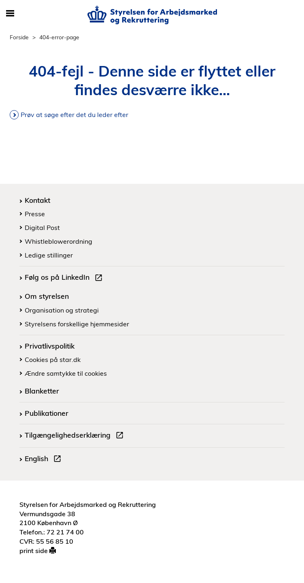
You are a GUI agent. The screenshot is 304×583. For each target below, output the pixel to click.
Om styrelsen (47, 296)
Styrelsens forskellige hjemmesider (77, 324)
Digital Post (42, 227)
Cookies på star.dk (53, 359)
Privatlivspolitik (49, 345)
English (44, 459)
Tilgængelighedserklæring (76, 436)
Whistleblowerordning (58, 241)
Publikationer (46, 413)
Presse (35, 214)
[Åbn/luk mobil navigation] (10, 13)
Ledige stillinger (49, 255)
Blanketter (42, 390)
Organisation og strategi (62, 310)
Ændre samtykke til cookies (66, 373)
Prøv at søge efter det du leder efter (74, 115)
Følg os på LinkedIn (65, 278)
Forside (19, 37)
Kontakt (37, 200)
